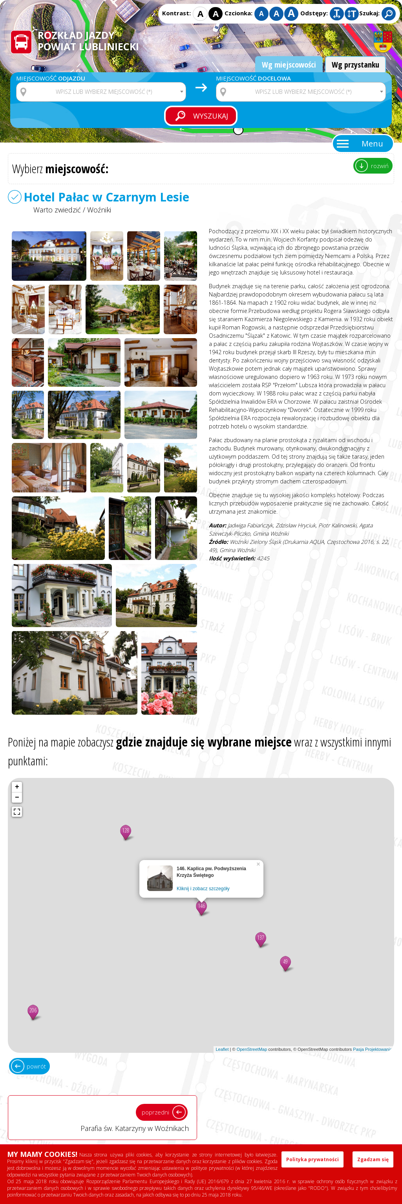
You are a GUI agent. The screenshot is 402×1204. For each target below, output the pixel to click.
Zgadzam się (373, 1159)
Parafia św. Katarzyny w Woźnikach (102, 1117)
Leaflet (222, 1049)
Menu (372, 143)
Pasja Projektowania (372, 1049)
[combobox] (101, 92)
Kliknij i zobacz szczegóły (203, 888)
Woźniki (99, 210)
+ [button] (17, 787)
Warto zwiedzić (57, 210)
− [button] (17, 797)
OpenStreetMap (252, 1049)
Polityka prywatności (312, 1159)
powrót (36, 1066)
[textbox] (106, 91)
